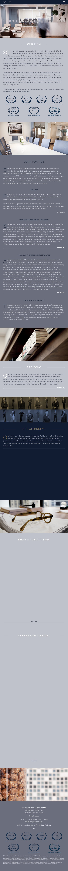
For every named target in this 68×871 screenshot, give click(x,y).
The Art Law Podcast (43, 825)
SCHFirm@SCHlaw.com (34, 822)
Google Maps (34, 816)
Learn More (61, 212)
